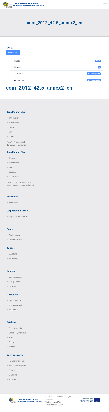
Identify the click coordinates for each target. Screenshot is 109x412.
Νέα (10, 167)
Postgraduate (14, 282)
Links (11, 132)
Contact (12, 136)
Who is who (14, 122)
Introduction (14, 118)
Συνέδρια (13, 254)
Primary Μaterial (15, 328)
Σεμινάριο (13, 310)
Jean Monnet (57, 396)
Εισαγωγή (13, 158)
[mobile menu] (105, 4)
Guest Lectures (15, 240)
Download (13, 52)
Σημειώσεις (14, 379)
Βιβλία (12, 370)
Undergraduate (15, 277)
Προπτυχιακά (15, 300)
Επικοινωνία (14, 177)
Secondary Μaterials (17, 333)
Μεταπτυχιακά (15, 305)
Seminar (12, 286)
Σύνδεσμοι (13, 172)
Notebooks (14, 347)
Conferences (14, 235)
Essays (12, 342)
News (11, 127)
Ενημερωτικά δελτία (18, 217)
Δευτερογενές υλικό (18, 365)
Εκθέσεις (13, 375)
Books (11, 337)
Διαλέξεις (13, 258)
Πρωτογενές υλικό (17, 361)
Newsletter (13, 202)
